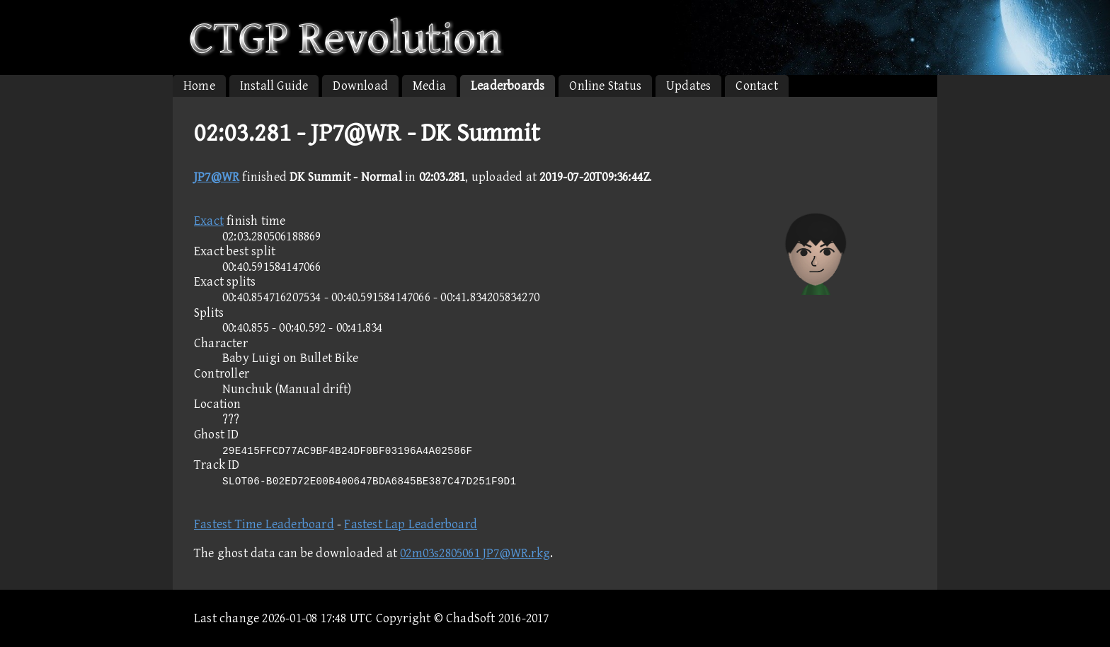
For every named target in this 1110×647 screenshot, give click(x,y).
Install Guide (274, 85)
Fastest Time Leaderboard (264, 524)
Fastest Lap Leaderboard (410, 524)
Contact (756, 85)
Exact (209, 221)
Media (429, 85)
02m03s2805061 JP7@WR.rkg (475, 553)
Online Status (605, 85)
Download (360, 85)
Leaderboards (507, 85)
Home (199, 85)
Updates (688, 85)
